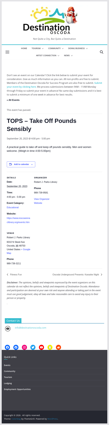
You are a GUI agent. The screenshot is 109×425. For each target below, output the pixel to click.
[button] (42, 48)
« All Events (13, 100)
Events (7, 365)
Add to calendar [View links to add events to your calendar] (21, 164)
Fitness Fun (16, 274)
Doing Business (76, 48)
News (67, 55)
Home (24, 48)
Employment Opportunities (17, 389)
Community (54, 48)
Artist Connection (46, 55)
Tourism (36, 48)
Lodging (8, 383)
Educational (13, 207)
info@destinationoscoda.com (30, 327)
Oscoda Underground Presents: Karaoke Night (75, 274)
